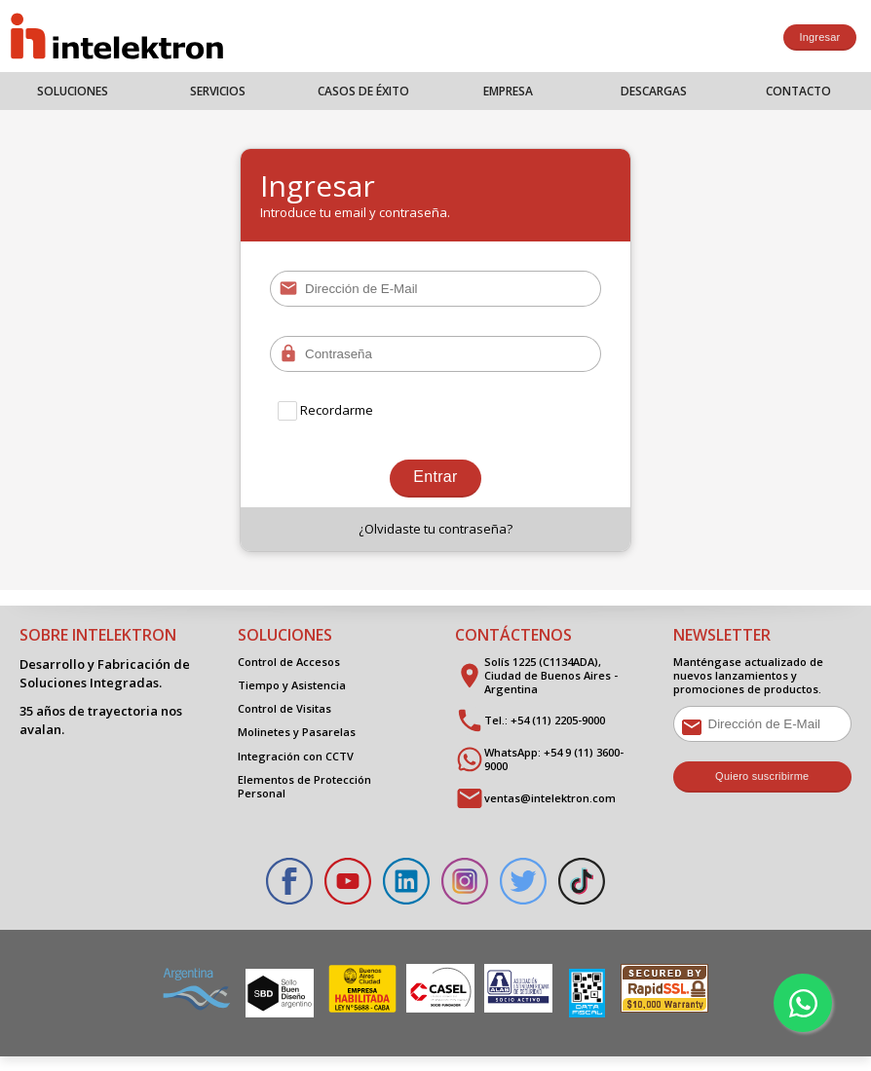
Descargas (654, 91)
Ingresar (819, 37)
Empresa (508, 91)
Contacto (798, 91)
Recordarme (326, 411)
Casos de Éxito (363, 91)
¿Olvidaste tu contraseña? (435, 535)
